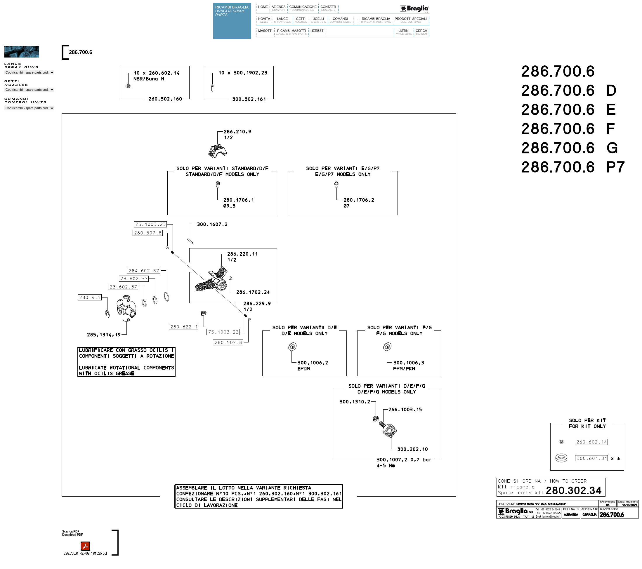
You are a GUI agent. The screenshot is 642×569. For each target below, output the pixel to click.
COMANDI (340, 20)
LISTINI (404, 32)
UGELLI (318, 20)
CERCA (421, 32)
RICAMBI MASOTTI (291, 32)
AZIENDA (279, 8)
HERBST (317, 30)
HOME (263, 6)
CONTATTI (328, 8)
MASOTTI (265, 30)
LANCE (282, 20)
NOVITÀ (264, 20)
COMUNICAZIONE (303, 8)
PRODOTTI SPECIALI (411, 20)
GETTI (301, 20)
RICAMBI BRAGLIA (376, 20)
